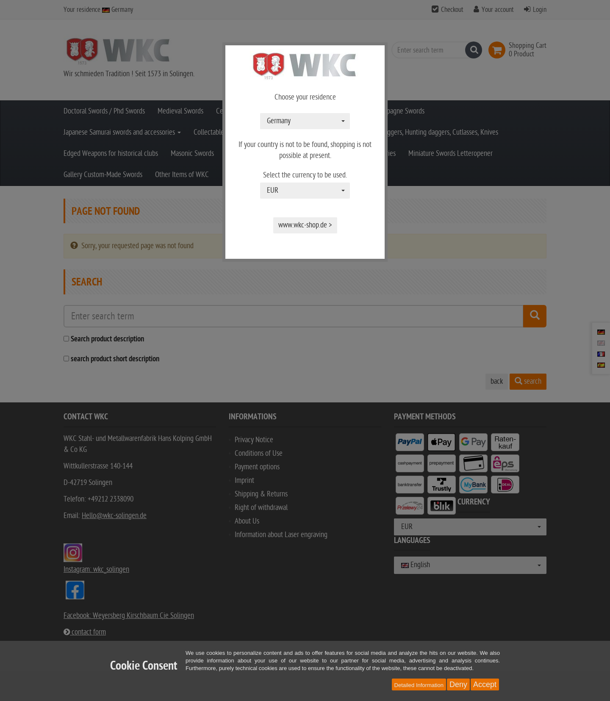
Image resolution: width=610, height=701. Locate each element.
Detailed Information (419, 685)
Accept (484, 684)
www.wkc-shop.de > (305, 225)
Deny (458, 684)
